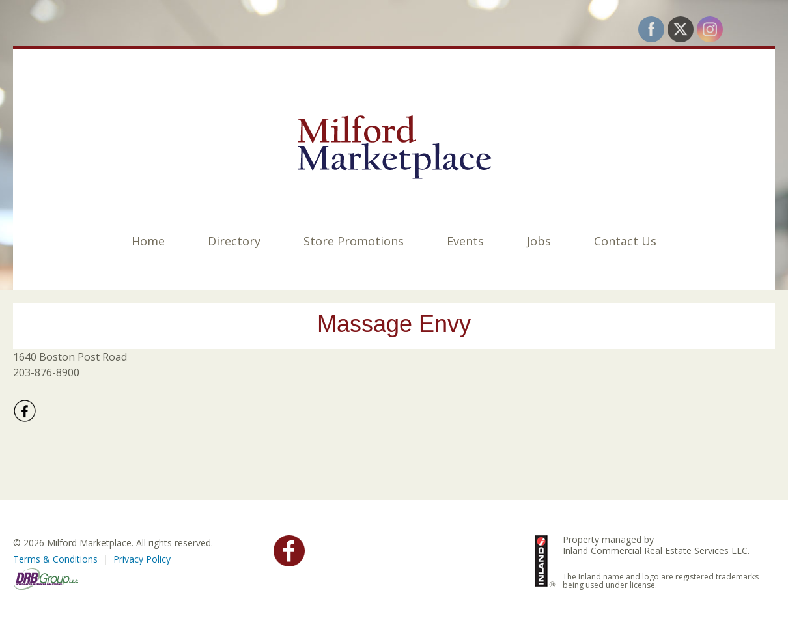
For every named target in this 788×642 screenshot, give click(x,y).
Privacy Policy (142, 559)
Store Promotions (353, 241)
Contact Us (625, 241)
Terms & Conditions (55, 559)
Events (465, 241)
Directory (234, 241)
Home (148, 241)
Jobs (539, 241)
